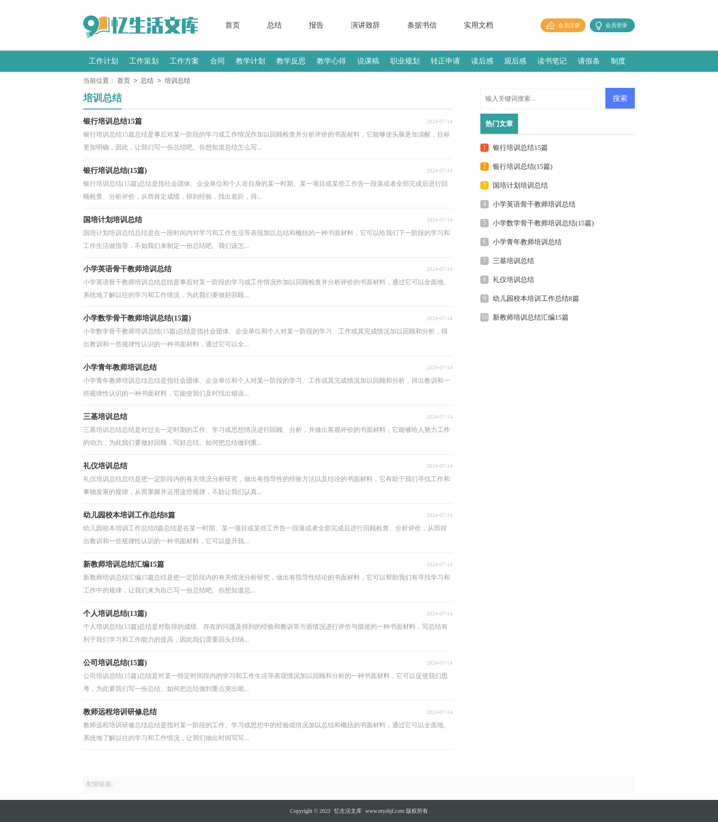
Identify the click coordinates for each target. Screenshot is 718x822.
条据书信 (422, 25)
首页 (232, 25)
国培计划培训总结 (520, 185)
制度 (618, 61)
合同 (217, 61)
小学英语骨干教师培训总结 (534, 204)
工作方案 (184, 61)
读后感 (482, 61)
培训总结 (177, 81)
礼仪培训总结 (513, 279)
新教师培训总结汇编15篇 (531, 317)
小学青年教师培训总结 (527, 242)
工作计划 (103, 61)
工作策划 (144, 61)
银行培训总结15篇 (520, 147)
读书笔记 (552, 61)
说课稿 (368, 61)
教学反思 (291, 61)
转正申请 (445, 61)
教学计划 (250, 61)
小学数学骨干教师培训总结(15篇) (543, 223)
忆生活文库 (348, 811)
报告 (316, 25)
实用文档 (478, 25)
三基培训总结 (513, 260)
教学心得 (331, 61)
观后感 (515, 61)
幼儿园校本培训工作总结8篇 (536, 298)
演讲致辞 (365, 25)
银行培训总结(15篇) (523, 166)
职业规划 (405, 61)
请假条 (589, 61)
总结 (274, 25)
